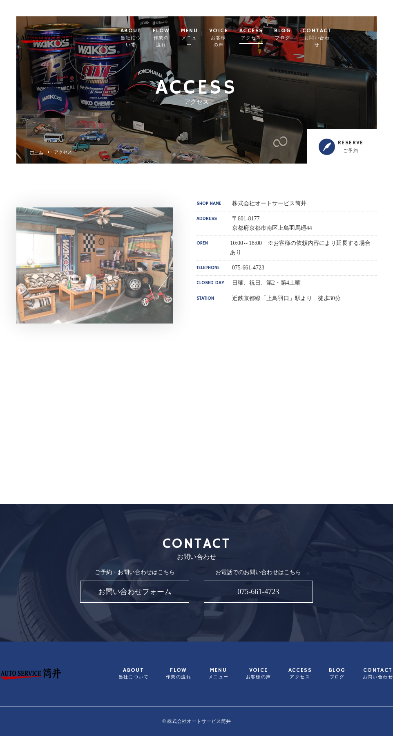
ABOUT (142, 34)
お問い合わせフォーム (135, 592)
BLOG (317, 34)
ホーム (36, 152)
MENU (216, 34)
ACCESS (286, 34)
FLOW (181, 34)
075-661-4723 (258, 592)
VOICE (250, 34)
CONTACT (352, 34)
